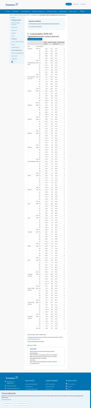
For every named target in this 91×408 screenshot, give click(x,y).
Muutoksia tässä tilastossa (15, 23)
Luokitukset (14, 56)
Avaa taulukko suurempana (34, 39)
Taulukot (13, 33)
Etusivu (8, 11)
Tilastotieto (15, 11)
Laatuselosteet (15, 47)
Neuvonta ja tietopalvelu (31, 384)
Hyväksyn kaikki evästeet (8, 403)
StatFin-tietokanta (50, 384)
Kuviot (13, 36)
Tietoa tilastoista (25, 11)
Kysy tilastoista (29, 386)
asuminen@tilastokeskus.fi (33, 339)
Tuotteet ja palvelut (52, 11)
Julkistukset (14, 27)
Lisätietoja (14, 58)
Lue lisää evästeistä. (6, 399)
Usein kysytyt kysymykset (31, 389)
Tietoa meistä (72, 11)
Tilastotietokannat (50, 386)
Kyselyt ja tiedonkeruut (38, 11)
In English (83, 4)
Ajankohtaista (63, 11)
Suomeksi (68, 4)
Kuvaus (13, 44)
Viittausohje (33, 348)
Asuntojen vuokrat (22, 15)
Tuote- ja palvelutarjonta (17, 41)
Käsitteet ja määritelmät (17, 53)
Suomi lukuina (49, 389)
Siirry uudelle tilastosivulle (35, 26)
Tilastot (15, 15)
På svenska (76, 4)
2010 (28, 15)
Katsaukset (14, 30)
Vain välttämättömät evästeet (22, 403)
